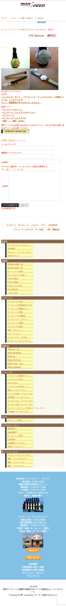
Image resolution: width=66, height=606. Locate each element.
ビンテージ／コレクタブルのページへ (19, 116)
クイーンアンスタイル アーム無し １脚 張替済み (38, 233)
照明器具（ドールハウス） (19, 401)
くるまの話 (12, 296)
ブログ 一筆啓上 (15, 423)
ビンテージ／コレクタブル (14, 121)
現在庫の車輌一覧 (15, 267)
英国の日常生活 (14, 363)
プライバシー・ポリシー (33, 576)
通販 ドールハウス (16, 469)
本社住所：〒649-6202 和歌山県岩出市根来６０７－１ (33, 486)
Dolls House (13, 386)
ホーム (4, 33)
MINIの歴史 (13, 282)
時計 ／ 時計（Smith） (14, 124)
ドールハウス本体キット (18, 390)
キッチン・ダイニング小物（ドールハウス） (27, 411)
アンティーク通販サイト (18, 312)
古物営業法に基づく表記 (33, 570)
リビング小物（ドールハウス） (21, 397)
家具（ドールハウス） (17, 393)
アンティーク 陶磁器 (16, 319)
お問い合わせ (33, 560)
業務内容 (11, 432)
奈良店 (40, 19)
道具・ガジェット (15, 333)
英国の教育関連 (14, 356)
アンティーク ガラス (17, 322)
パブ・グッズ (13, 337)
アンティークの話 (15, 305)
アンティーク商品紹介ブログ (20, 308)
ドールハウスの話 (15, 383)
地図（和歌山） (27, 19)
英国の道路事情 (14, 371)
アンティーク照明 (15, 315)
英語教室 (11, 252)
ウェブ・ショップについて (19, 458)
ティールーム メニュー (18, 248)
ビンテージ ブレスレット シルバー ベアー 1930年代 (30, 228)
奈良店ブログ (13, 259)
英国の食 (11, 360)
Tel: (3, 19)
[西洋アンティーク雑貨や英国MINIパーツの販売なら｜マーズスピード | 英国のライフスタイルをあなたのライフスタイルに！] (33, 5)
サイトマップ (33, 579)
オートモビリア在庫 (16, 278)
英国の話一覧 (13, 353)
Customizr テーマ (32, 598)
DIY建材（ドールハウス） (19, 415)
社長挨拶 (11, 443)
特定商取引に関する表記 (33, 573)
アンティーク (9, 119)
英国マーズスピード (16, 450)
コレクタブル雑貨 (15, 330)
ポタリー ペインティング (19, 255)
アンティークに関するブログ (21, 33)
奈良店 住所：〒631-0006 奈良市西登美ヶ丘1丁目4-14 (33, 524)
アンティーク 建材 (15, 326)
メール (12, 19)
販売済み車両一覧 (15, 271)
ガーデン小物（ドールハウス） (21, 408)
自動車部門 (12, 435)
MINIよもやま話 (15, 289)
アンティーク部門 (15, 439)
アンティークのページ (12, 113)
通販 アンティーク (16, 465)
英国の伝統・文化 (15, 367)
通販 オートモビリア (17, 462)
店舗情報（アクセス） (17, 446)
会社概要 (33, 567)
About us (33, 553)
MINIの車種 (13, 285)
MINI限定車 (13, 292)
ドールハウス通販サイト (18, 379)
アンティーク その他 (17, 340)
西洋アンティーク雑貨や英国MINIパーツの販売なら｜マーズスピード (33, 594)
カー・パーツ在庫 (15, 275)
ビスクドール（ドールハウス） (21, 404)
